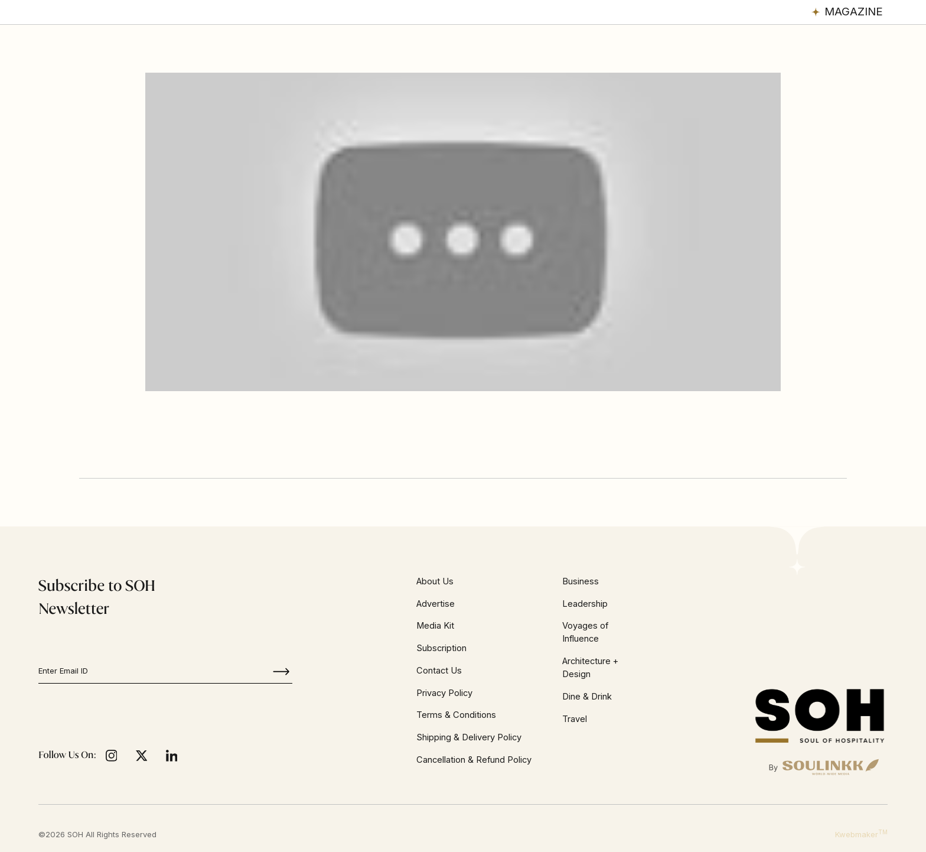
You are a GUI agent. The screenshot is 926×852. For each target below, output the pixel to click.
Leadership (585, 604)
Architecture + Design (590, 667)
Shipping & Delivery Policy (468, 737)
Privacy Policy (444, 693)
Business (580, 581)
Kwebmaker (861, 834)
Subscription (441, 648)
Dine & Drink (587, 696)
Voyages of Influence (585, 632)
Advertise (435, 604)
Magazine (853, 11)
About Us (435, 581)
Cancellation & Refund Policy (474, 760)
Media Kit (435, 625)
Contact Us (439, 670)
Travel (574, 719)
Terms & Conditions (456, 715)
